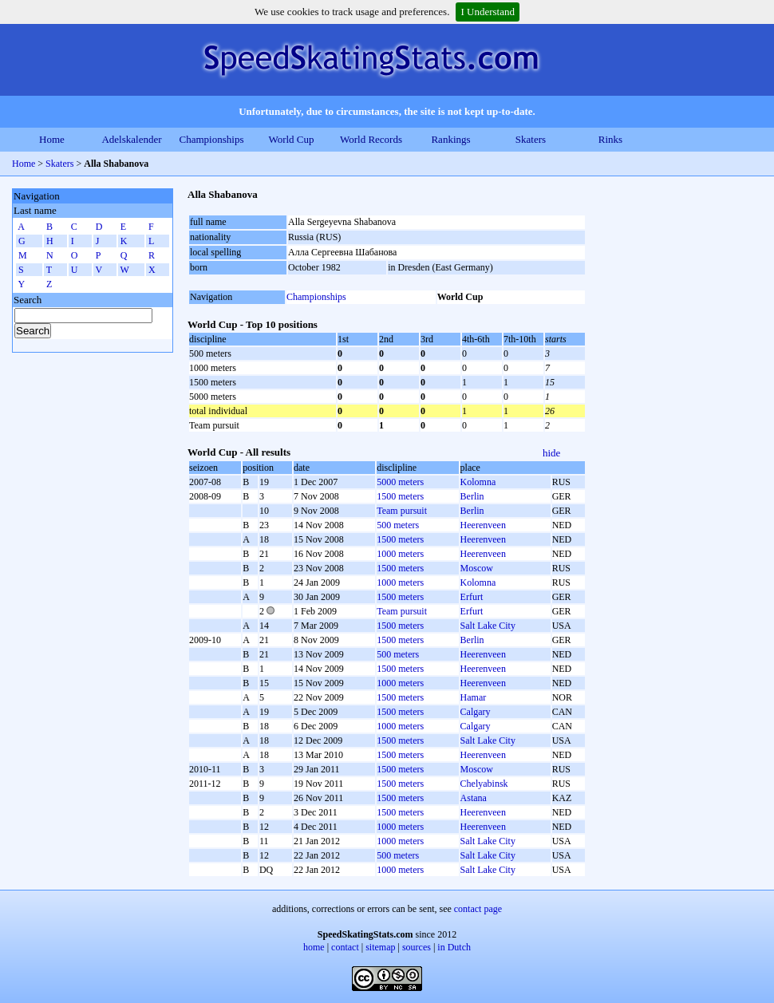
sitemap (380, 947)
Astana (473, 798)
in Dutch (454, 947)
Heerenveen (483, 525)
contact (345, 947)
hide (551, 453)
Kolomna (478, 482)
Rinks (610, 139)
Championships (212, 139)
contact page (478, 908)
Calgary (475, 711)
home (314, 947)
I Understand (487, 12)
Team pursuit (402, 510)
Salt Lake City (487, 625)
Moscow (476, 568)
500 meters (398, 525)
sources (416, 947)
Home (52, 139)
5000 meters (400, 482)
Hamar (473, 697)
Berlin (472, 496)
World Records (371, 139)
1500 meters (400, 496)
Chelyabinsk (484, 783)
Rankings (450, 139)
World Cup (291, 139)
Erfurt (472, 596)
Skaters (530, 139)
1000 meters (400, 553)
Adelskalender (131, 139)
